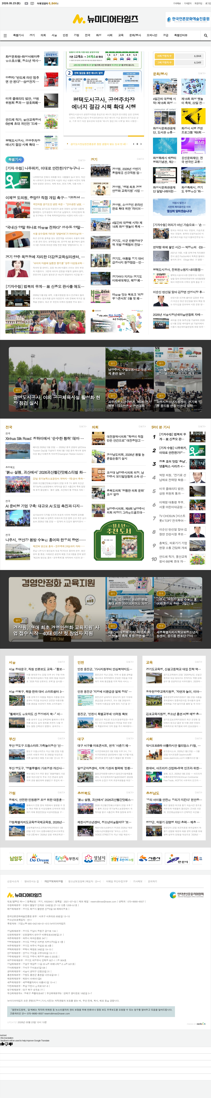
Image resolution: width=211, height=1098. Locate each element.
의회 (43, 35)
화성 (98, 35)
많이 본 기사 (160, 427)
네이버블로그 (32, 3)
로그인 (208, 3)
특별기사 (18, 35)
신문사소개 (13, 881)
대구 (80, 738)
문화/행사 (135, 35)
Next (141, 144)
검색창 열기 (205, 35)
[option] (26, 858)
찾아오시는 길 (31, 881)
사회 (109, 35)
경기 (32, 35)
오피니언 (152, 35)
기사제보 (177, 3)
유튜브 (26, 3)
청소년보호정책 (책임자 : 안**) (84, 881)
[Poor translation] (8, 1044)
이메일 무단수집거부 (116, 881)
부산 (12, 738)
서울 (54, 35)
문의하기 (152, 881)
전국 (87, 35)
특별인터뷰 (180, 35)
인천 (65, 35)
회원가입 (198, 3)
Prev (133, 144)
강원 (76, 35)
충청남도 (152, 793)
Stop (137, 144)
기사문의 (187, 3)
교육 (120, 35)
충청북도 (84, 793)
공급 (165, 35)
